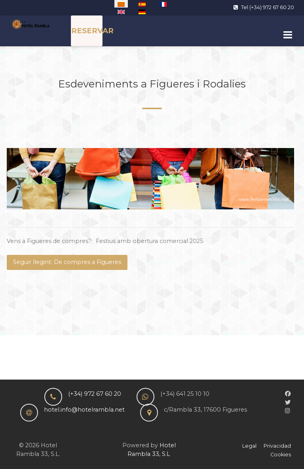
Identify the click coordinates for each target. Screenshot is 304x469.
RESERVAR (92, 30)
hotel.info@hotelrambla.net (84, 409)
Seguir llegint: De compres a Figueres (67, 262)
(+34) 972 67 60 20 (94, 393)
